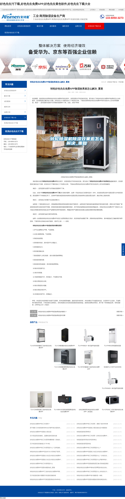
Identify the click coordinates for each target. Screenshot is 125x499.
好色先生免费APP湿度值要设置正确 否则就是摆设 (92, 463)
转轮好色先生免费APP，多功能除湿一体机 (89, 475)
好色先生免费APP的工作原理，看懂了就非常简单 (92, 424)
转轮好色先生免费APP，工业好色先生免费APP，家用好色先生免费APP (46, 471)
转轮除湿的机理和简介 (84, 432)
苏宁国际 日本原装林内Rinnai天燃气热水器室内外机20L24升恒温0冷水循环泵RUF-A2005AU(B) (46, 428)
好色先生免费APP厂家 (110, 207)
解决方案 (40, 26)
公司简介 (93, 10)
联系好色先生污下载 (12, 32)
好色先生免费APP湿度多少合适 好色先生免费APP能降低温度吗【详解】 (93, 451)
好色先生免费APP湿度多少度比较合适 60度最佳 (92, 428)
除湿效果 (57, 255)
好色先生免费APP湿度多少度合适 (40, 432)
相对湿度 (105, 204)
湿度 (68, 181)
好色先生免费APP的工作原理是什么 (41, 463)
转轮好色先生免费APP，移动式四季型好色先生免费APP (93, 467)
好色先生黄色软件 (23, 26)
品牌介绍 (78, 26)
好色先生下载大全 (94, 26)
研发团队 (102, 10)
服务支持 (65, 26)
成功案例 (53, 26)
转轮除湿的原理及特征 (84, 443)
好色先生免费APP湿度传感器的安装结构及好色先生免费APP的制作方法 (93, 479)
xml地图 (120, 10)
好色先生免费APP (85, 184)
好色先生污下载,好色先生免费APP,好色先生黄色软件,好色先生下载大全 (45, 4)
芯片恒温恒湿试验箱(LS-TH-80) (40, 443)
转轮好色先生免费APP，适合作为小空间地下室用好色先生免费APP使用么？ (46, 451)
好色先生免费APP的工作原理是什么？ (89, 447)
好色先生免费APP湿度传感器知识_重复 (42, 467)
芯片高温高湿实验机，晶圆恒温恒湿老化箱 (43, 435)
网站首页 (8, 26)
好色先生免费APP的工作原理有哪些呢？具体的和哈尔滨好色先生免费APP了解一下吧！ (46, 439)
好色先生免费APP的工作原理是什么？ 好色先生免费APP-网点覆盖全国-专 (93, 455)
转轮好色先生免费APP (50, 218)
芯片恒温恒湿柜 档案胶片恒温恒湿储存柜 (43, 475)
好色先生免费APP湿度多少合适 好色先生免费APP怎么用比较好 (46, 455)
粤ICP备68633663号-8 (81, 492)
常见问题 (121, 82)
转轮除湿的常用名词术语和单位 (87, 439)
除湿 (58, 207)
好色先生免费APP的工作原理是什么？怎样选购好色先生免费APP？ (46, 447)
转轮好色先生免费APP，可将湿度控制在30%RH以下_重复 (46, 479)
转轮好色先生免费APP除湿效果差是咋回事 (51, 315)
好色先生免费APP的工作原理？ (40, 424)
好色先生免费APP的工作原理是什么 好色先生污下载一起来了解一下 (93, 471)
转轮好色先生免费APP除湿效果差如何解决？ (52, 311)
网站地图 (112, 10)
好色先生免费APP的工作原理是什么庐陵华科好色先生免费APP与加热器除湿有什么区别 (93, 459)
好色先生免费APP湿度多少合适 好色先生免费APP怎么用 (46, 459)
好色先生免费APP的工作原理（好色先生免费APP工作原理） (93, 435)
